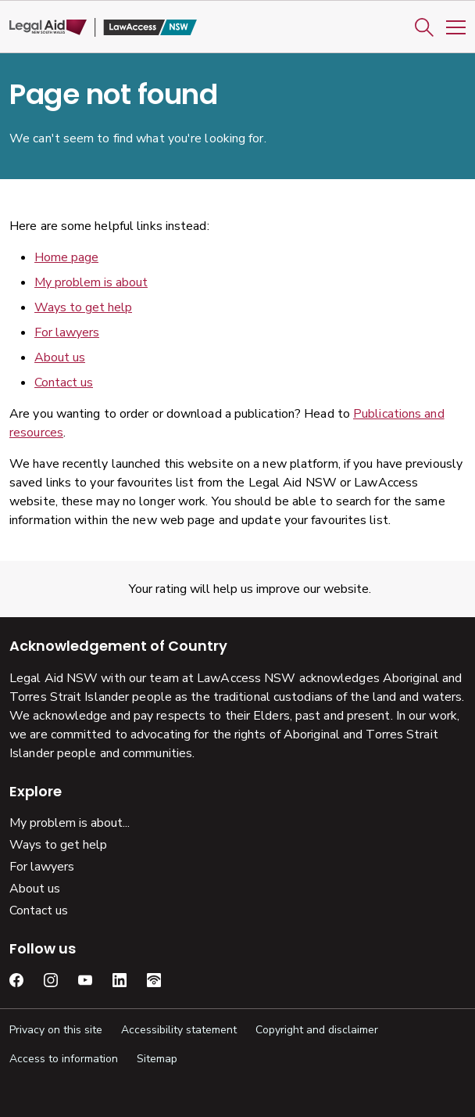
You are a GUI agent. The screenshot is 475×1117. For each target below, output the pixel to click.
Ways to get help (83, 307)
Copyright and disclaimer (316, 1029)
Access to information (63, 1058)
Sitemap (157, 1058)
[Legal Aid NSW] (103, 28)
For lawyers (66, 332)
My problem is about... (69, 822)
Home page (66, 257)
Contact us (63, 382)
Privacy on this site (55, 1029)
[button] (424, 27)
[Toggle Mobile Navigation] (456, 27)
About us (59, 357)
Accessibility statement (179, 1029)
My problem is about (91, 282)
